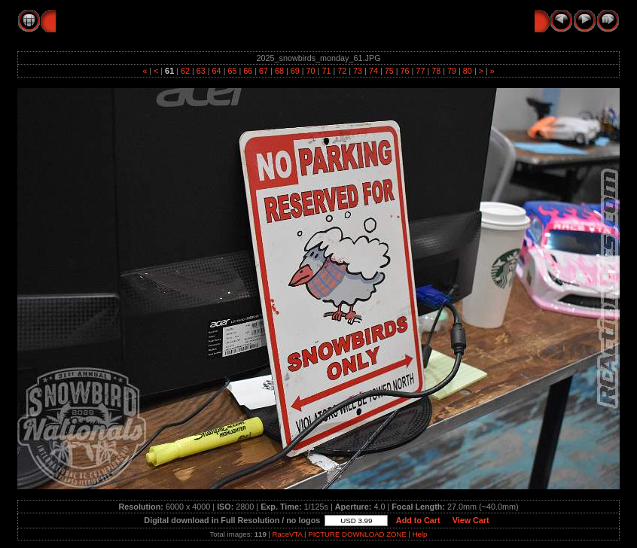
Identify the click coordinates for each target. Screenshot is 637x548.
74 (373, 70)
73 (357, 70)
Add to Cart (418, 520)
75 (389, 70)
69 (295, 70)
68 (279, 70)
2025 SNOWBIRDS (192, 20)
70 (311, 70)
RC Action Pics (94, 20)
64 (217, 70)
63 (201, 70)
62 (185, 70)
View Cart (471, 520)
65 (232, 70)
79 (452, 70)
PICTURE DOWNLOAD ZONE (357, 534)
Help (420, 534)
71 (326, 70)
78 (436, 70)
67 (263, 70)
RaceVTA (288, 534)
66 (247, 70)
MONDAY (275, 20)
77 (420, 70)
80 (467, 70)
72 (342, 70)
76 (405, 70)
